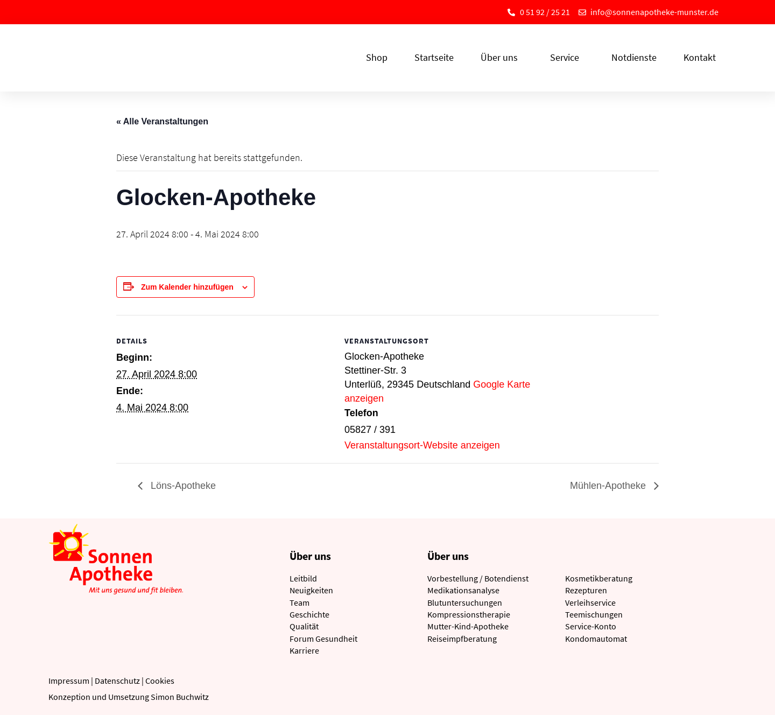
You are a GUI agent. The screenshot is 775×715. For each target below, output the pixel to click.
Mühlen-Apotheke (609, 485)
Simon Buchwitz (180, 696)
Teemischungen (594, 614)
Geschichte (309, 614)
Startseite (434, 57)
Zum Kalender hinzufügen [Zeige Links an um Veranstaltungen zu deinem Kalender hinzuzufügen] (187, 287)
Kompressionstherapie (468, 614)
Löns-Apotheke (182, 485)
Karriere (304, 650)
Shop (377, 57)
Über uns (502, 57)
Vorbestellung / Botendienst (478, 578)
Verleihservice (590, 602)
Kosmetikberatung (598, 578)
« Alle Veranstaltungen (162, 121)
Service (567, 57)
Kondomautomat (596, 638)
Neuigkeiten (311, 590)
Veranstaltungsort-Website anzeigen (422, 445)
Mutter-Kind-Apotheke (468, 626)
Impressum (68, 680)
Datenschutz (117, 680)
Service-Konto (590, 626)
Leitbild (303, 578)
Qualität (304, 626)
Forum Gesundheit (323, 638)
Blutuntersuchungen (464, 602)
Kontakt (700, 57)
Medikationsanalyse (463, 590)
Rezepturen (586, 590)
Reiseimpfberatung (462, 638)
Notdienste (634, 57)
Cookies (159, 680)
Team (299, 602)
